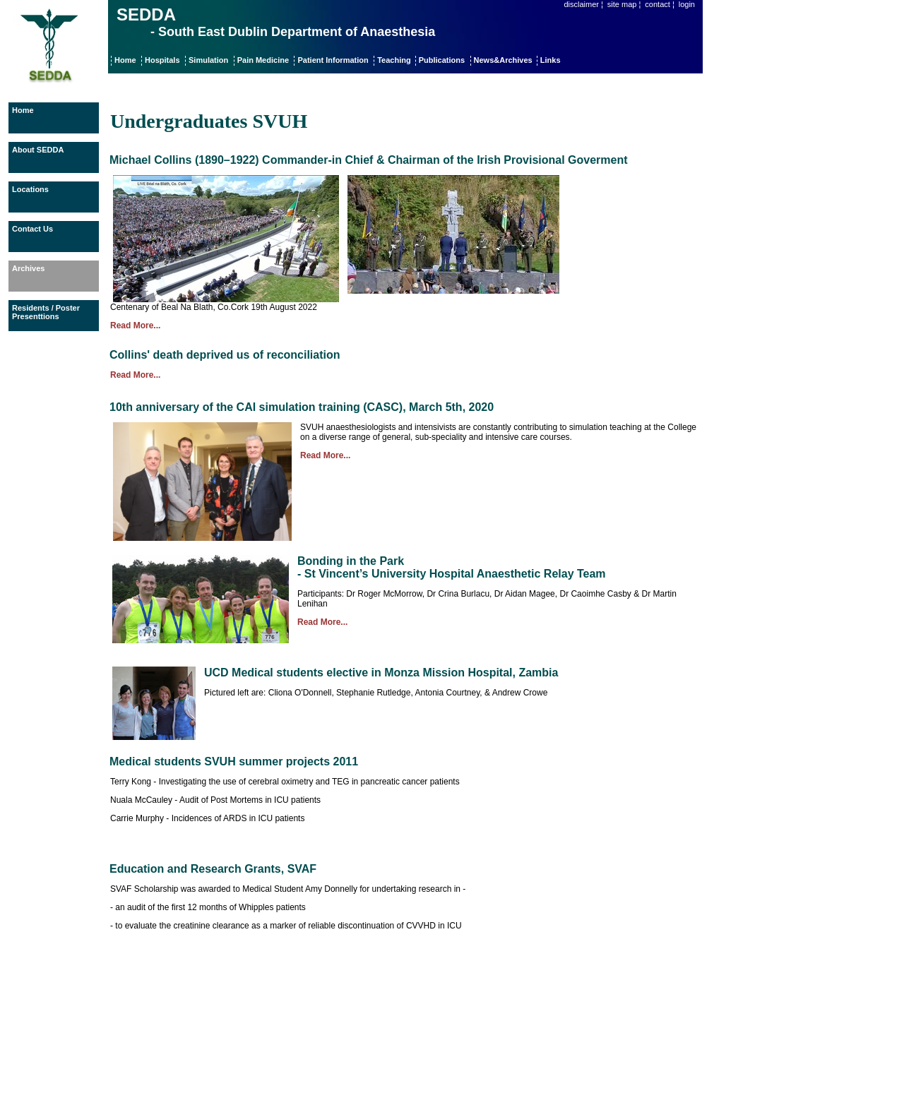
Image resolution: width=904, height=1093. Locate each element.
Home (125, 60)
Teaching (395, 60)
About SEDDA (38, 149)
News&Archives (504, 60)
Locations (30, 189)
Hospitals (162, 60)
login (687, 4)
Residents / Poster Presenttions (46, 312)
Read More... (135, 325)
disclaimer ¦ (583, 4)
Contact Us (32, 229)
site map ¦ (624, 4)
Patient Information (332, 60)
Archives (28, 268)
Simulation (208, 60)
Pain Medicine (263, 60)
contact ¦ (659, 4)
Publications (442, 60)
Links (550, 60)
